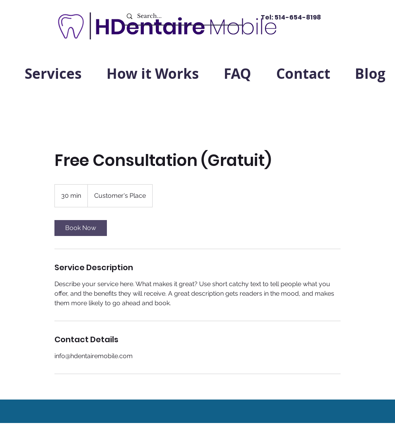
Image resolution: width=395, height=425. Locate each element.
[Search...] (182, 16)
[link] (80, 228)
